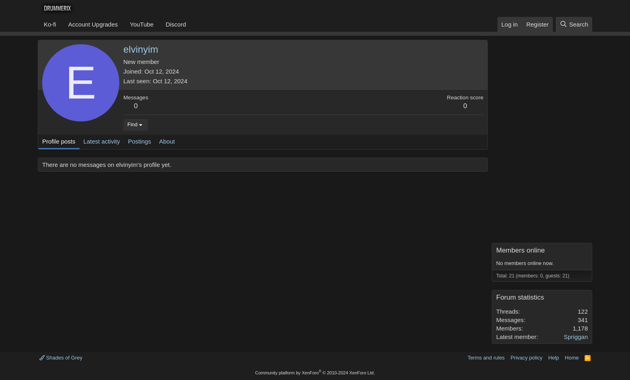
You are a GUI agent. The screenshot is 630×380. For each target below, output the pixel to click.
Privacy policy (526, 358)
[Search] (574, 24)
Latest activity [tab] (102, 141)
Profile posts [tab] (59, 141)
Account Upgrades (93, 24)
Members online (520, 250)
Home (572, 358)
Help (553, 358)
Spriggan (576, 336)
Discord (176, 24)
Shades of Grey (60, 358)
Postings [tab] (139, 141)
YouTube (141, 24)
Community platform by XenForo (315, 372)
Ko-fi (50, 24)
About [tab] (167, 141)
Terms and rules (486, 358)
